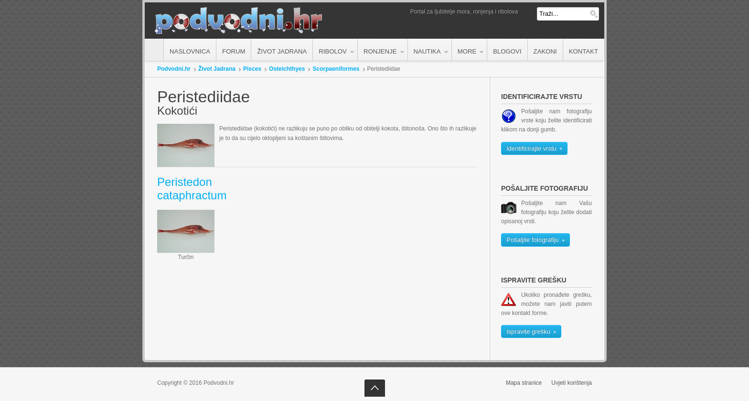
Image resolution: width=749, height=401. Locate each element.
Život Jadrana (216, 68)
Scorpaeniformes (335, 68)
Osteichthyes (287, 68)
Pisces (252, 68)
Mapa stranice (524, 382)
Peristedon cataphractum (191, 188)
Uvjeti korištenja (571, 382)
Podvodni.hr (174, 68)
